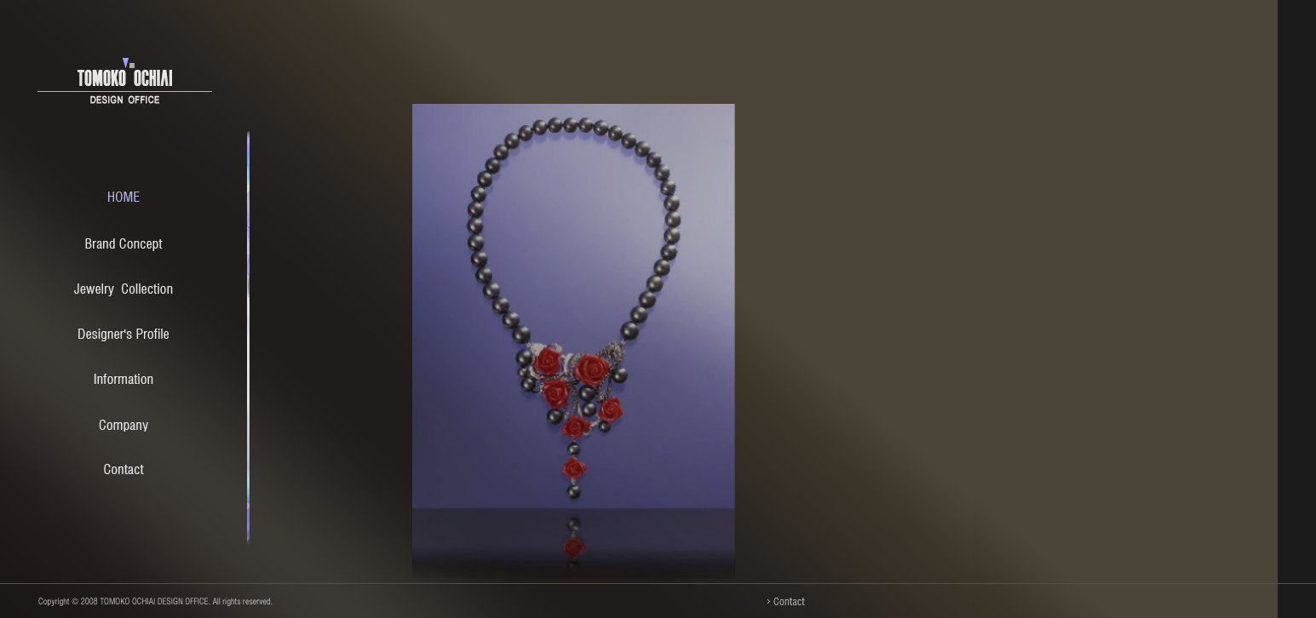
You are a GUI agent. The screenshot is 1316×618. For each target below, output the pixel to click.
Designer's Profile (123, 335)
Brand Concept (124, 244)
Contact (124, 470)
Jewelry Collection (123, 289)
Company (123, 425)
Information (123, 380)
